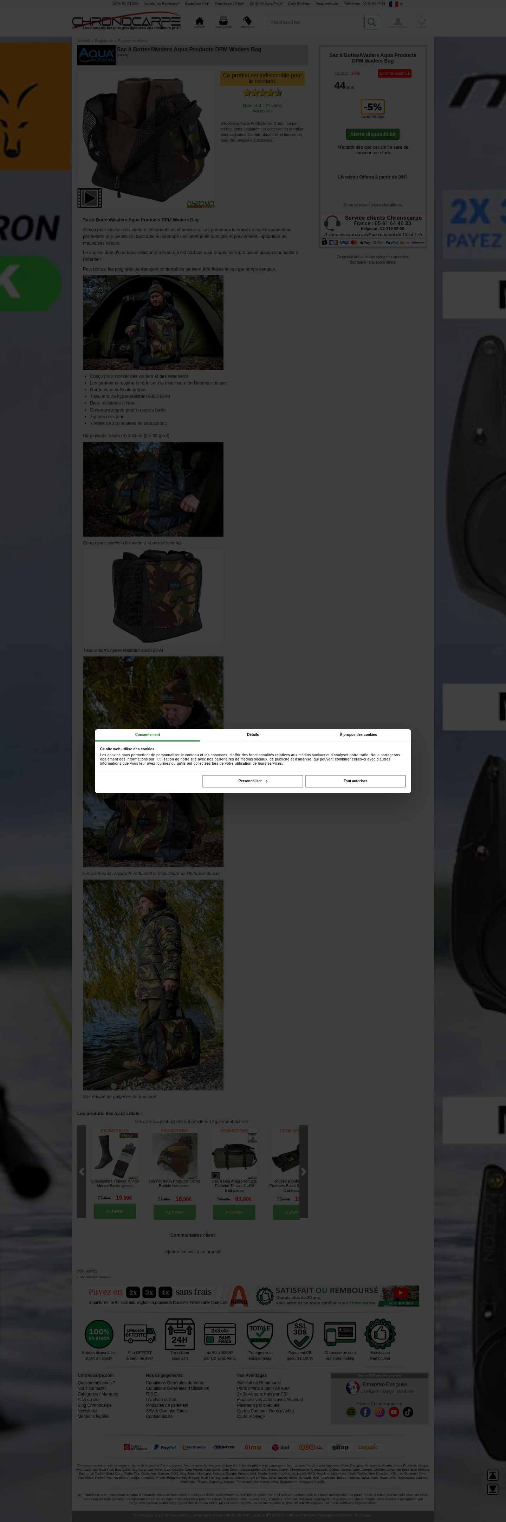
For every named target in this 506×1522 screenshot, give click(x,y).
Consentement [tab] (147, 735)
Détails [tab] (253, 735)
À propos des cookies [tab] (358, 735)
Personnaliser (253, 781)
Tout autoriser (355, 781)
